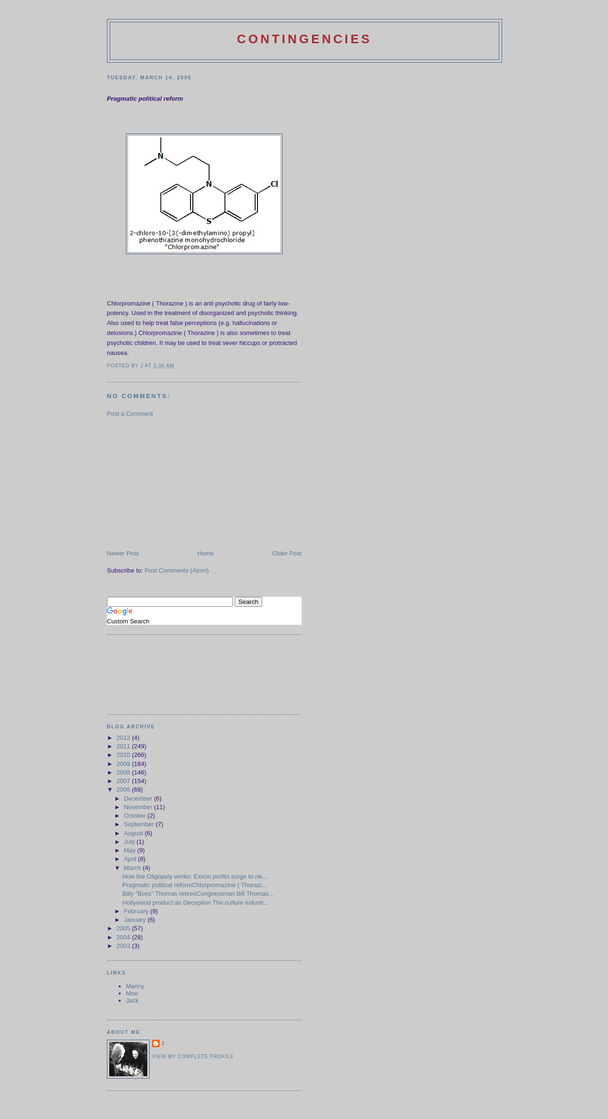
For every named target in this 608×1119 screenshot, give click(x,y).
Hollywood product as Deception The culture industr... (195, 902)
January (136, 919)
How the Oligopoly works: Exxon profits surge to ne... (194, 876)
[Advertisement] (178, 482)
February (137, 911)
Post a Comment (130, 413)
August (134, 833)
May (130, 850)
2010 (124, 754)
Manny (135, 986)
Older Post (287, 553)
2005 (124, 928)
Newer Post (123, 553)
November (139, 807)
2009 (124, 763)
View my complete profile (193, 1056)
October (136, 815)
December (139, 798)
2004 (124, 937)
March (133, 867)
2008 (124, 772)
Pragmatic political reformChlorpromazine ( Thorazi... (194, 885)
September (140, 824)
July (130, 841)
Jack (132, 1000)
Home (206, 553)
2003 (124, 945)
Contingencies (304, 39)
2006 (124, 789)
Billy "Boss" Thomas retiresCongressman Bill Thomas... (198, 893)
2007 (124, 780)
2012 (124, 737)
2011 (124, 746)
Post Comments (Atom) (177, 570)
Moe (132, 993)
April (131, 858)
